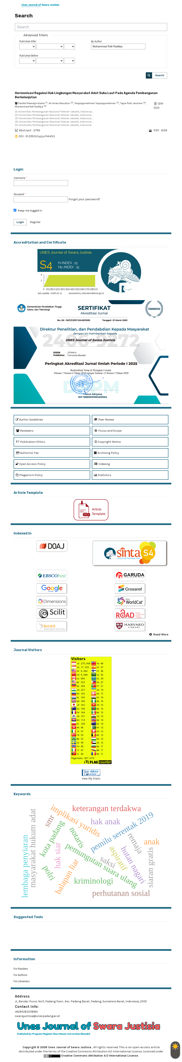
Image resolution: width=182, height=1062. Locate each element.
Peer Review (104, 419)
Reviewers (24, 430)
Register (35, 222)
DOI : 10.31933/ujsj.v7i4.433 (37, 136)
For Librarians (22, 981)
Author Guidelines (29, 419)
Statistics (102, 475)
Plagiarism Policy (29, 475)
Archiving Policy (106, 453)
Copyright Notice (107, 441)
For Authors (20, 975)
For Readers (21, 968)
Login (20, 222)
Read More (160, 634)
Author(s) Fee (27, 453)
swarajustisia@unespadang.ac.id (37, 1016)
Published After (27, 41)
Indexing (102, 464)
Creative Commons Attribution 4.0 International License (99, 1055)
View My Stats (91, 778)
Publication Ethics (30, 441)
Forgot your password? (84, 199)
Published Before (28, 55)
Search (159, 75)
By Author (96, 41)
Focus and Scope (108, 430)
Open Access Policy (31, 464)
